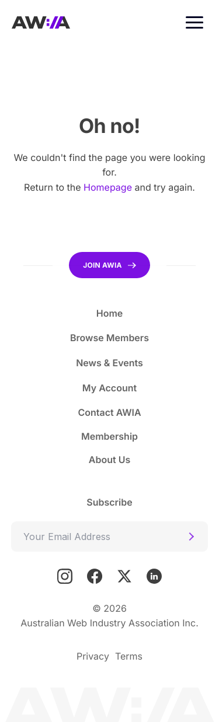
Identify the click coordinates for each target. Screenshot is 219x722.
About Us (109, 459)
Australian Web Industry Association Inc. (109, 623)
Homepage (108, 187)
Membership (109, 436)
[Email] (109, 536)
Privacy (93, 656)
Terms (128, 656)
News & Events (109, 363)
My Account (109, 388)
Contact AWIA (109, 412)
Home (109, 313)
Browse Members (109, 338)
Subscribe (109, 502)
